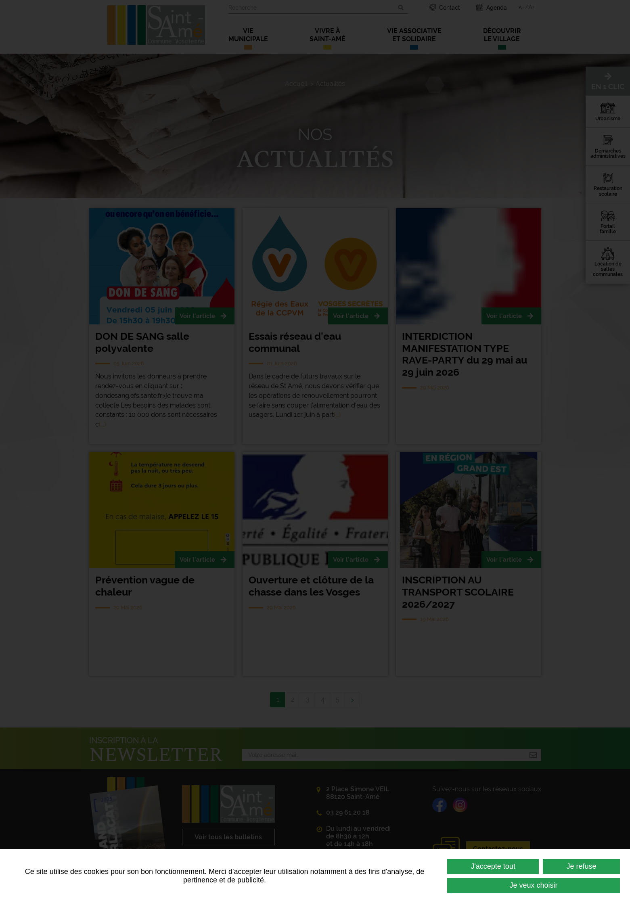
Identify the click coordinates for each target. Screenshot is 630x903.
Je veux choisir (533, 885)
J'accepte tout (493, 866)
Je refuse (582, 866)
